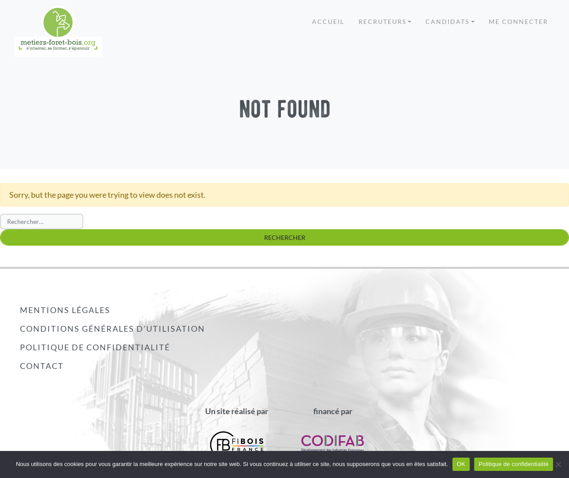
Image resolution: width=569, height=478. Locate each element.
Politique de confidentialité (95, 347)
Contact (42, 366)
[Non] (557, 464)
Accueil (328, 21)
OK (461, 464)
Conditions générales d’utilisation (112, 328)
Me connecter (518, 21)
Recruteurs (382, 21)
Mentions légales (65, 310)
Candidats (447, 21)
